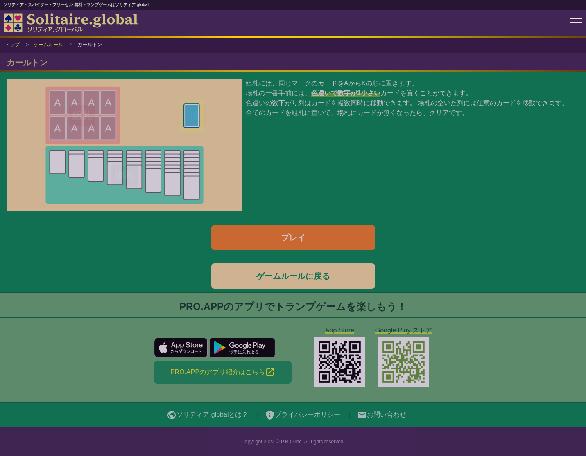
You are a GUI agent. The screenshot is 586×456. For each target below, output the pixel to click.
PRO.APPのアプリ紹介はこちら (222, 372)
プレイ (293, 237)
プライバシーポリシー (302, 414)
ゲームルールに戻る (293, 276)
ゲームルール (48, 44)
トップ (12, 44)
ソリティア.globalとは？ (207, 414)
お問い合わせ (381, 414)
